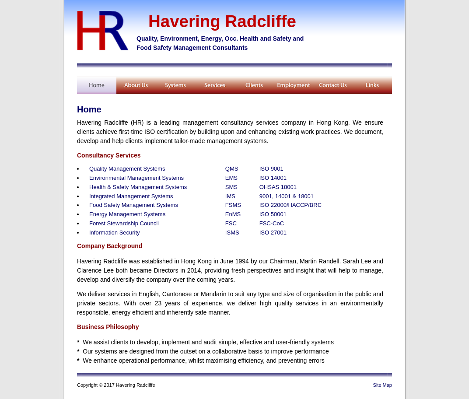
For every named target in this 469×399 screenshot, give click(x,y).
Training (175, 85)
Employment (293, 85)
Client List (254, 85)
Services (214, 85)
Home (96, 85)
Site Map (382, 385)
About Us (136, 85)
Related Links (372, 85)
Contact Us (333, 85)
